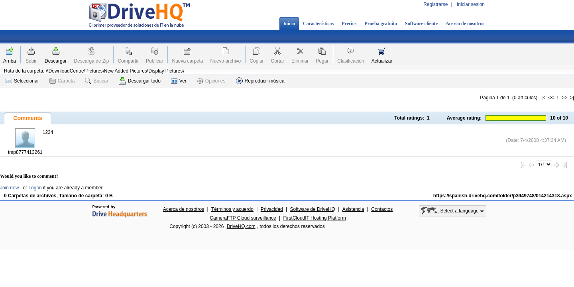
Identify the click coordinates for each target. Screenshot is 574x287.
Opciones (211, 81)
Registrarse (435, 4)
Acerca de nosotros (465, 23)
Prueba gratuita (380, 23)
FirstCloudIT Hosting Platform (314, 218)
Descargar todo (140, 81)
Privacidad (272, 209)
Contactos (382, 209)
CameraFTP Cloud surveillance (243, 218)
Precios (349, 23)
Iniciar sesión (471, 4)
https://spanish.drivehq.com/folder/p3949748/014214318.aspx (502, 196)
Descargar (56, 61)
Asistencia (353, 209)
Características (318, 23)
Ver (179, 81)
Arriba (9, 61)
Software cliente (421, 23)
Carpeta (62, 81)
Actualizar (382, 61)
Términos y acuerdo (232, 209)
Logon (34, 188)
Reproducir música (260, 80)
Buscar (96, 81)
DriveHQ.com (241, 226)
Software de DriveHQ (312, 209)
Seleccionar (22, 81)
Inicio (289, 23)
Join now (10, 188)
